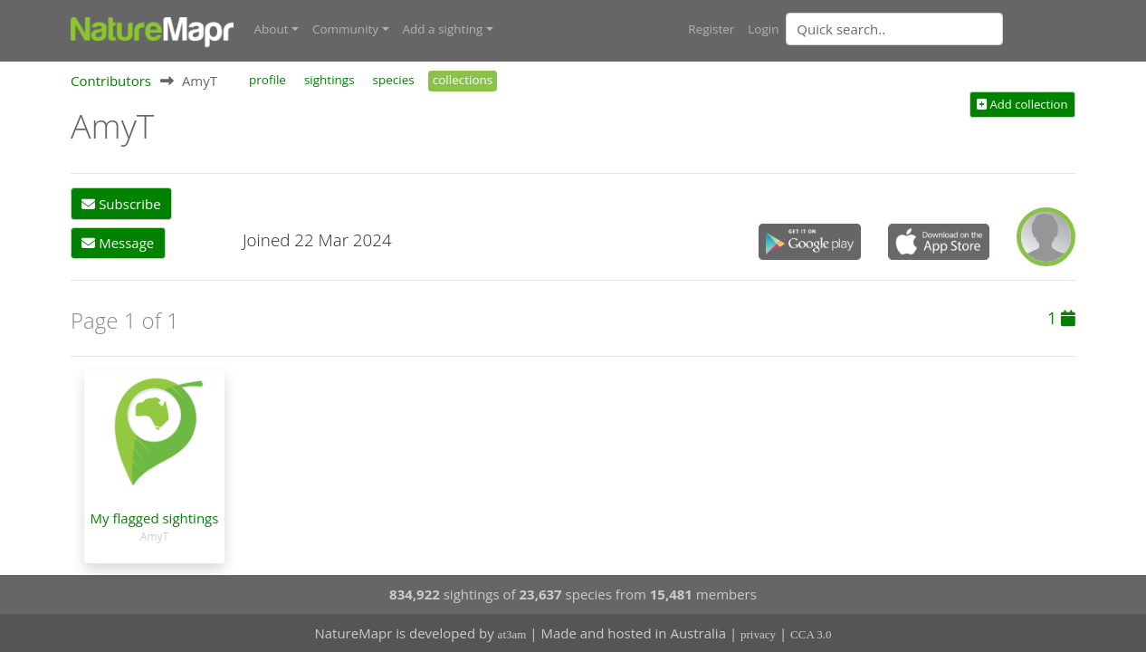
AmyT (154, 536)
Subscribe (120, 204)
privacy (758, 634)
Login (763, 29)
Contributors (111, 81)
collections (463, 80)
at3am (512, 634)
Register (711, 29)
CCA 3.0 (811, 634)
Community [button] (345, 29)
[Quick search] (894, 29)
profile (267, 80)
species (394, 80)
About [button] (271, 29)
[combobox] (930, 29)
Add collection (1022, 104)
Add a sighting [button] (443, 29)
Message (117, 243)
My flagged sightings (155, 518)
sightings (329, 80)
